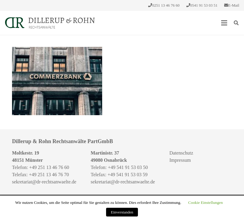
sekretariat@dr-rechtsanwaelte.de (44, 181)
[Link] (50, 23)
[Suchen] (236, 22)
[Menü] (224, 22)
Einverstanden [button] (122, 212)
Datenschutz (181, 152)
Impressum (180, 160)
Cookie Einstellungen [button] (205, 202)
